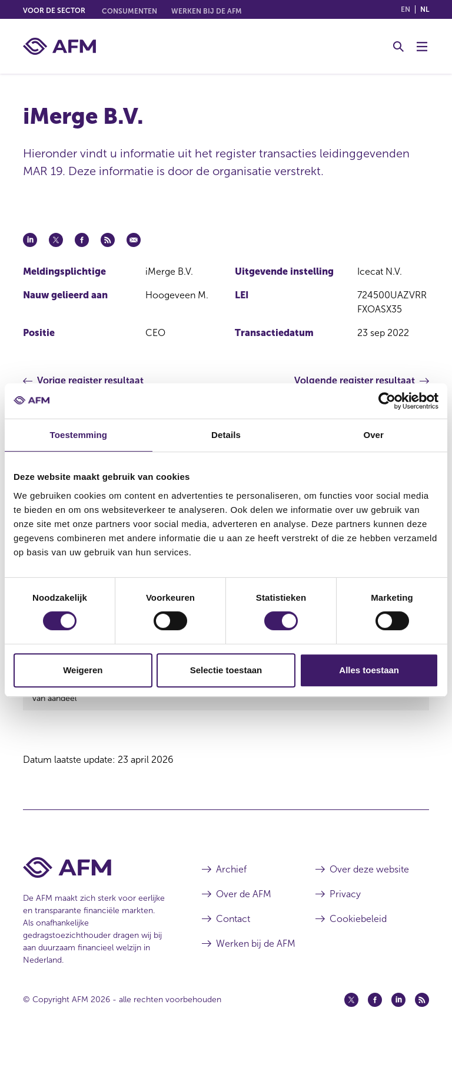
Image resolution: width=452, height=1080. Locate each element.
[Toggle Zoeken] (398, 46)
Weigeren (82, 670)
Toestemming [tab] (79, 435)
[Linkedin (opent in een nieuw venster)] (398, 1035)
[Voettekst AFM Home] (95, 902)
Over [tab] (373, 435)
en (405, 9)
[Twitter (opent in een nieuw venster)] (351, 1035)
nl (424, 9)
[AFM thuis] (59, 46)
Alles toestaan (369, 670)
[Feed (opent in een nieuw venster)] (422, 1035)
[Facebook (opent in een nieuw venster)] (375, 1035)
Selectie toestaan (226, 670)
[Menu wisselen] (422, 46)
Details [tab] (226, 435)
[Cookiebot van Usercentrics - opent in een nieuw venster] (386, 401)
